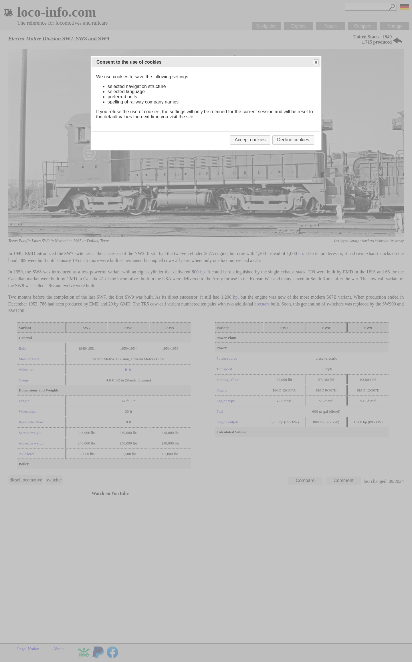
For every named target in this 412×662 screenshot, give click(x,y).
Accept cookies (250, 139)
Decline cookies (293, 139)
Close (315, 62)
